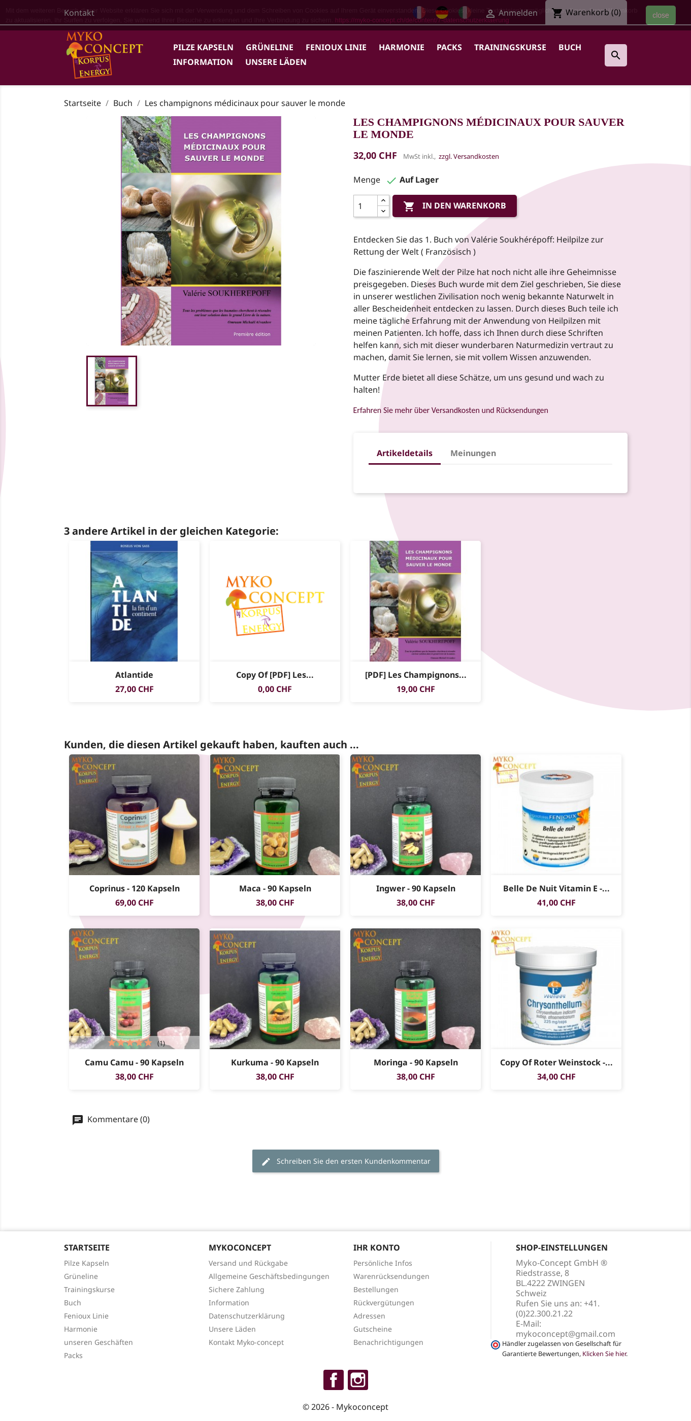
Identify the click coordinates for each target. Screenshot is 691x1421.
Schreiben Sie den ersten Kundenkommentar (346, 1161)
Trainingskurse (510, 47)
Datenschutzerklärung (247, 1316)
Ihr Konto (376, 1247)
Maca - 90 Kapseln (275, 888)
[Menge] (365, 206)
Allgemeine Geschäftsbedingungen (269, 1276)
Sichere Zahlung (237, 1289)
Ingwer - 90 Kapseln (415, 888)
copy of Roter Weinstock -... (556, 1062)
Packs (449, 47)
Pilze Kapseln (203, 47)
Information (203, 61)
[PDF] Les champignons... (415, 674)
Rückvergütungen (383, 1302)
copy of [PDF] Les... (275, 674)
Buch (569, 47)
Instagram (358, 1380)
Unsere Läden (276, 61)
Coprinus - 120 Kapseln (134, 888)
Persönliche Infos (382, 1263)
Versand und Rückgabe (248, 1263)
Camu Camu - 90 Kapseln (134, 1062)
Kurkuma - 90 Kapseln (275, 1062)
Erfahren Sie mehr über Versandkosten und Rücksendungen (450, 410)
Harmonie (401, 47)
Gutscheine (372, 1329)
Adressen (369, 1316)
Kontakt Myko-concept (246, 1342)
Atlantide (134, 674)
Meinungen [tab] (473, 453)
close (660, 15)
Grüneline (269, 47)
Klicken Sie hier (604, 1353)
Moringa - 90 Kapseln (415, 1062)
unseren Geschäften (98, 1342)
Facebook (333, 1380)
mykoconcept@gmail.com (565, 1333)
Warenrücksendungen (391, 1276)
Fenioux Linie (336, 47)
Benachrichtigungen (388, 1342)
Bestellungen (376, 1289)
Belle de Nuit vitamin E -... (556, 888)
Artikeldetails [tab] (405, 453)
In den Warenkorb (454, 206)
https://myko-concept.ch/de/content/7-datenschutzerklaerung (422, 20)
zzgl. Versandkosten (469, 156)
